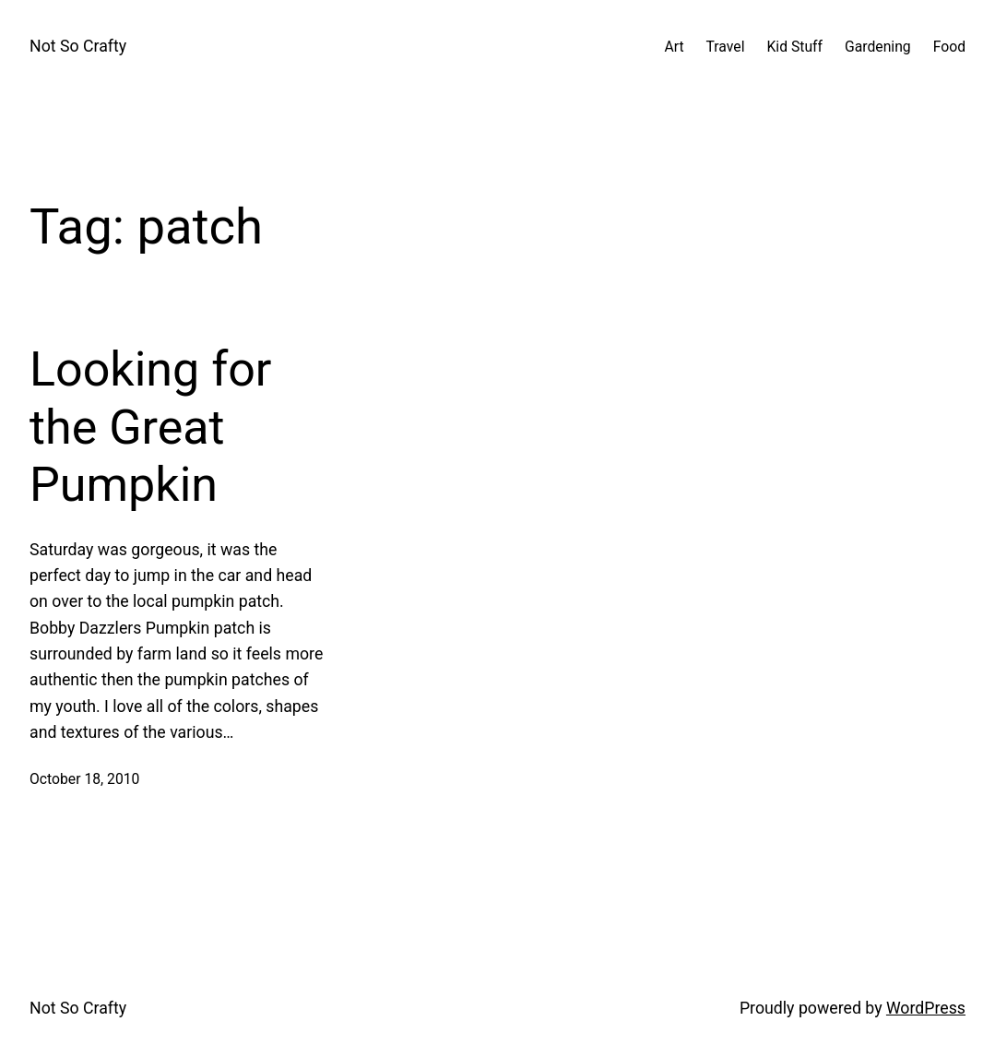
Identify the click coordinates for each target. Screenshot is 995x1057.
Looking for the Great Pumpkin (151, 427)
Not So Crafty (78, 46)
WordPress (925, 1008)
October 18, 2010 (84, 779)
